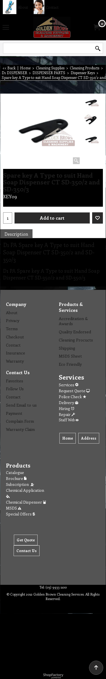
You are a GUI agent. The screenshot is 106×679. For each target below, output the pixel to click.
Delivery (68, 402)
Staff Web (69, 419)
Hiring (66, 408)
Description (16, 234)
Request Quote (74, 390)
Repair (67, 414)
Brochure (16, 478)
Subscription (20, 484)
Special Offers (20, 514)
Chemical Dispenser (26, 502)
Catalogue (15, 472)
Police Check (72, 396)
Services (68, 384)
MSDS (13, 508)
